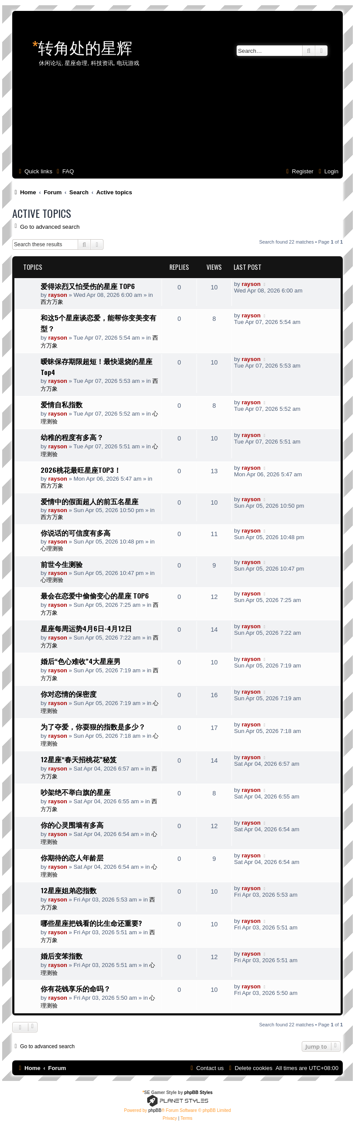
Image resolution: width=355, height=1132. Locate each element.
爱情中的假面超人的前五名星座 (89, 501)
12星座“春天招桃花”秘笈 (79, 759)
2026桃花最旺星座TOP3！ (81, 469)
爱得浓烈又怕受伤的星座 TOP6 (88, 286)
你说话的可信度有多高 (75, 532)
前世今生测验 (62, 564)
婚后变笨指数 (62, 955)
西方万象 (52, 302)
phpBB (155, 1110)
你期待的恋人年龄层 (72, 857)
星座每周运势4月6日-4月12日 (86, 628)
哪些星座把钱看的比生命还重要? (91, 923)
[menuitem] (64, 171)
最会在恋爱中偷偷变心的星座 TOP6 (95, 595)
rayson (57, 295)
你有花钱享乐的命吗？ (75, 988)
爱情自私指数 (62, 404)
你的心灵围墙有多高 (72, 824)
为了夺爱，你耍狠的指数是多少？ (93, 726)
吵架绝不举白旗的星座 (75, 792)
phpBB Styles (198, 1092)
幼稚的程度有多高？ (72, 437)
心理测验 (52, 548)
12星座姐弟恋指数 (69, 890)
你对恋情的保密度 (69, 693)
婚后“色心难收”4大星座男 (81, 661)
